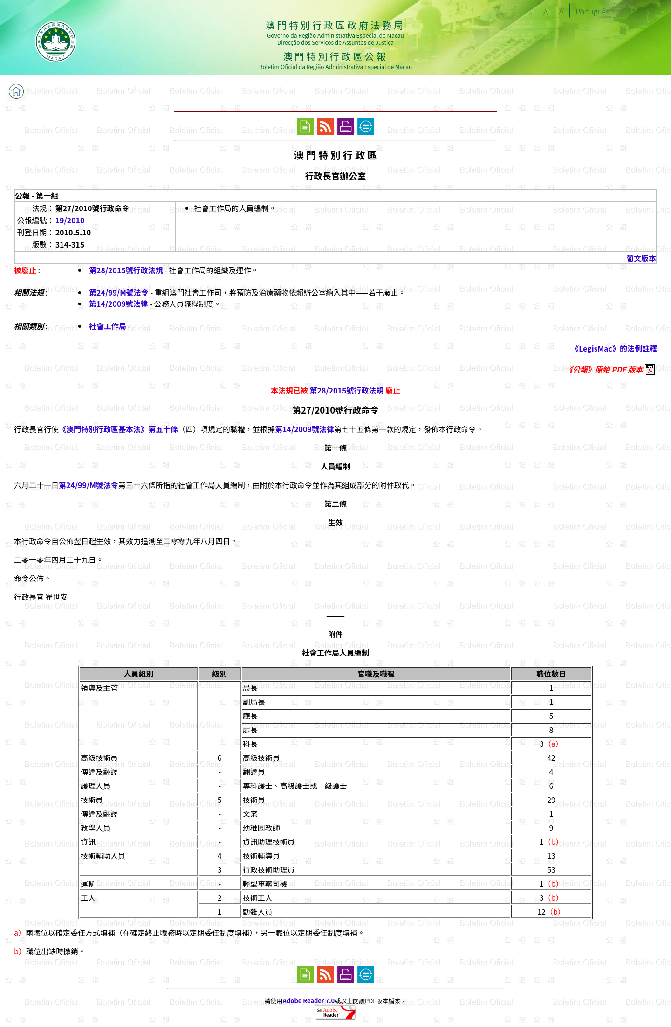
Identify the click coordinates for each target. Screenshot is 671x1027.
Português (592, 11)
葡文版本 (641, 257)
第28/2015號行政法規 (126, 270)
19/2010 (70, 220)
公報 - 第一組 (36, 195)
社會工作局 (107, 325)
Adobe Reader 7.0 (309, 1000)
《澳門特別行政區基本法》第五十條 (118, 428)
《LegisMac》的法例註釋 (614, 348)
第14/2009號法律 (118, 303)
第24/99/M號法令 (119, 292)
